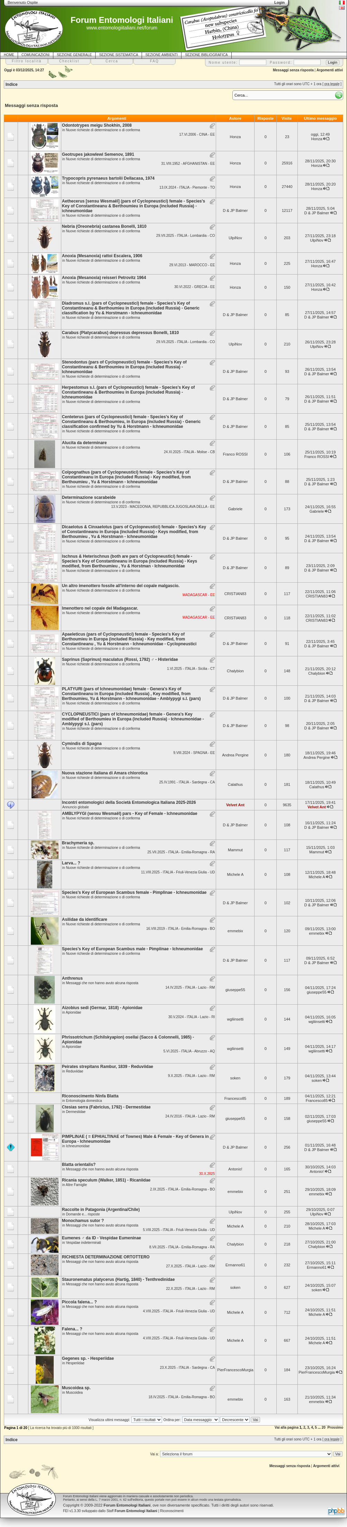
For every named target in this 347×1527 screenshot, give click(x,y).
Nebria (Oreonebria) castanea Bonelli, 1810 (104, 226)
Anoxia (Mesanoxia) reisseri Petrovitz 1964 (104, 277)
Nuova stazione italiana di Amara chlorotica (105, 773)
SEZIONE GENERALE (74, 55)
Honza (235, 137)
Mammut (235, 850)
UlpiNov (235, 238)
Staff (132, 1511)
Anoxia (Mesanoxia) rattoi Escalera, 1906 (102, 255)
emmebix (235, 931)
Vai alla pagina (287, 1427)
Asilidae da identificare (84, 919)
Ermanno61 (235, 1265)
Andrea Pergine (235, 755)
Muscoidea (74, 1392)
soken (235, 1078)
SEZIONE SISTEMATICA (118, 55)
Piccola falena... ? (79, 1302)
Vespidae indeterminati (83, 1243)
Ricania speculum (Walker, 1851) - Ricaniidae (106, 1180)
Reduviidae (74, 1071)
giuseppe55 (235, 990)
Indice (12, 84)
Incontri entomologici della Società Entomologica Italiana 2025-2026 (129, 802)
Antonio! (235, 1169)
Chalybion (235, 671)
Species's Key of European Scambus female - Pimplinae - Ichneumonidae (134, 892)
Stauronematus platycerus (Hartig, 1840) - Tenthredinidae (118, 1279)
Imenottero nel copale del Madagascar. (100, 608)
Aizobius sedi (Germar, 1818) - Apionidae (102, 1007)
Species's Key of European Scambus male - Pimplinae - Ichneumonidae (132, 948)
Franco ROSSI (235, 454)
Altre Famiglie (76, 1185)
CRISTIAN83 (235, 594)
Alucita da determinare (84, 442)
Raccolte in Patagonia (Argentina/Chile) (101, 1209)
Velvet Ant (235, 805)
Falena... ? (72, 1329)
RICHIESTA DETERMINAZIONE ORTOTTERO (106, 1257)
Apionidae (73, 1012)
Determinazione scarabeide (89, 497)
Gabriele (235, 509)
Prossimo (335, 1427)
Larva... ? (71, 863)
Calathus (235, 784)
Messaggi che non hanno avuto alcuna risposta (102, 983)
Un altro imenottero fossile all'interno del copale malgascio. (121, 585)
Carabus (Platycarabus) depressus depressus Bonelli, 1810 (120, 332)
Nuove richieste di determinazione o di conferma (103, 130)
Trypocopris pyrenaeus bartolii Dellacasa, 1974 (108, 178)
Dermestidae (76, 1112)
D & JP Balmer (235, 210)
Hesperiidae (75, 1363)
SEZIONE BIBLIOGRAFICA (206, 55)
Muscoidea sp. (76, 1387)
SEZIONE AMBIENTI (161, 55)
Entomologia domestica (84, 1101)
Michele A (235, 874)
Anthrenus (72, 978)
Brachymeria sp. (78, 843)
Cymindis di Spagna (82, 743)
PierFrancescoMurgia (235, 1370)
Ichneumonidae (77, 1146)
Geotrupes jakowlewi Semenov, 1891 (98, 154)
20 (324, 1427)
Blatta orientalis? (79, 1164)
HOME (9, 55)
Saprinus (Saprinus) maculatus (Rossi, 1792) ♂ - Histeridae (120, 659)
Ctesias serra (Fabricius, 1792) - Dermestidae (106, 1107)
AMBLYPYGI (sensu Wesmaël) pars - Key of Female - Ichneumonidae (129, 813)
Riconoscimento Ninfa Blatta (90, 1096)
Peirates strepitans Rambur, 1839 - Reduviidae (107, 1066)
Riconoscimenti (172, 1511)
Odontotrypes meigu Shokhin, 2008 (97, 125)
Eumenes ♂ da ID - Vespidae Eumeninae (101, 1238)
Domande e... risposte (83, 1214)
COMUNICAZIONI (35, 55)
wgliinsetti (235, 1019)
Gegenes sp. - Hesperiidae (88, 1358)
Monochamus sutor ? (83, 1220)
